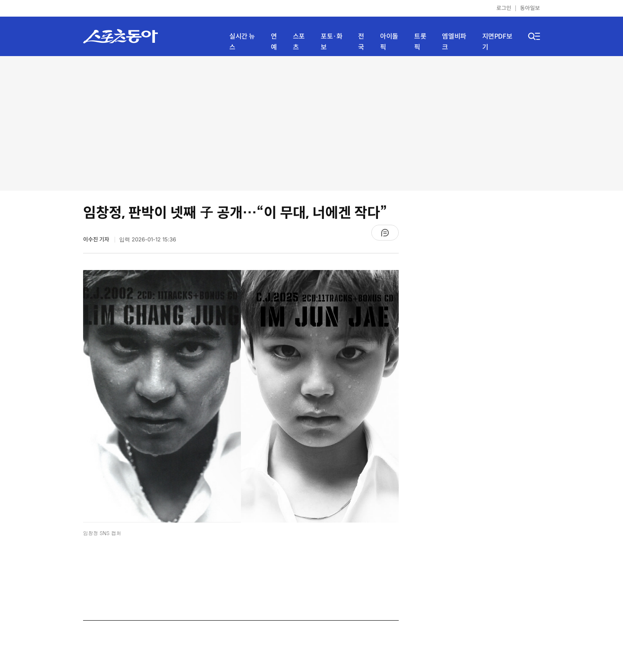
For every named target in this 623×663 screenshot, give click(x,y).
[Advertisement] (311, 122)
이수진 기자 (96, 239)
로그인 (503, 8)
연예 (274, 42)
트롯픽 (420, 42)
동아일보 (530, 8)
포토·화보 (331, 42)
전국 (361, 42)
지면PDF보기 (497, 42)
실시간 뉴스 (242, 42)
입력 (147, 239)
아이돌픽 (389, 42)
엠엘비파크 (454, 42)
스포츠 (299, 42)
